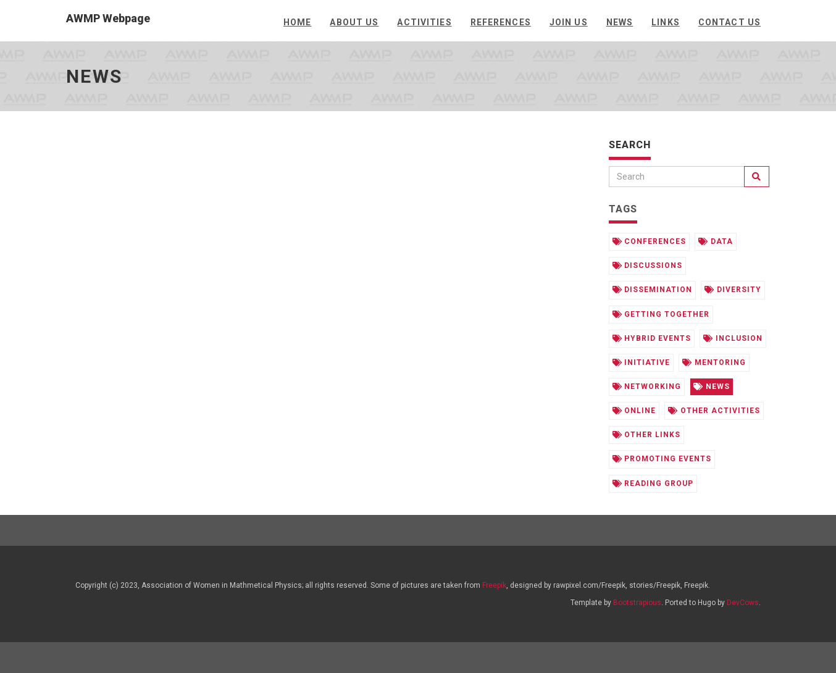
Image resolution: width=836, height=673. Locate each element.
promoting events (661, 458)
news (711, 386)
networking (647, 386)
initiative (641, 362)
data (715, 241)
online (634, 410)
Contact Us (729, 22)
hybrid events (651, 338)
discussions (647, 265)
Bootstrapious (637, 602)
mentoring (714, 362)
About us (354, 22)
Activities (424, 22)
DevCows (743, 602)
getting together (660, 314)
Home (297, 22)
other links (646, 434)
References (500, 22)
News (619, 22)
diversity (732, 289)
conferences (649, 241)
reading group (652, 483)
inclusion (733, 338)
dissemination (652, 289)
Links (665, 22)
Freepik (494, 585)
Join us (569, 22)
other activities (713, 410)
